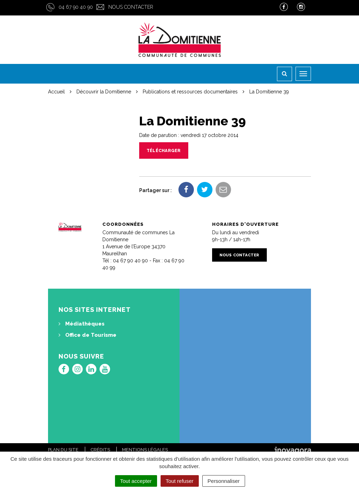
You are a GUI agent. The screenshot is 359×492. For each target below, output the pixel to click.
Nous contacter (130, 7)
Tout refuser (180, 481)
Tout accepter (136, 481)
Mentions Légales (145, 449)
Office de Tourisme (87, 335)
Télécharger (164, 150)
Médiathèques (81, 324)
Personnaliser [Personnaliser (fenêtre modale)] (224, 481)
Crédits (100, 449)
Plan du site (63, 449)
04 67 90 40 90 (76, 7)
